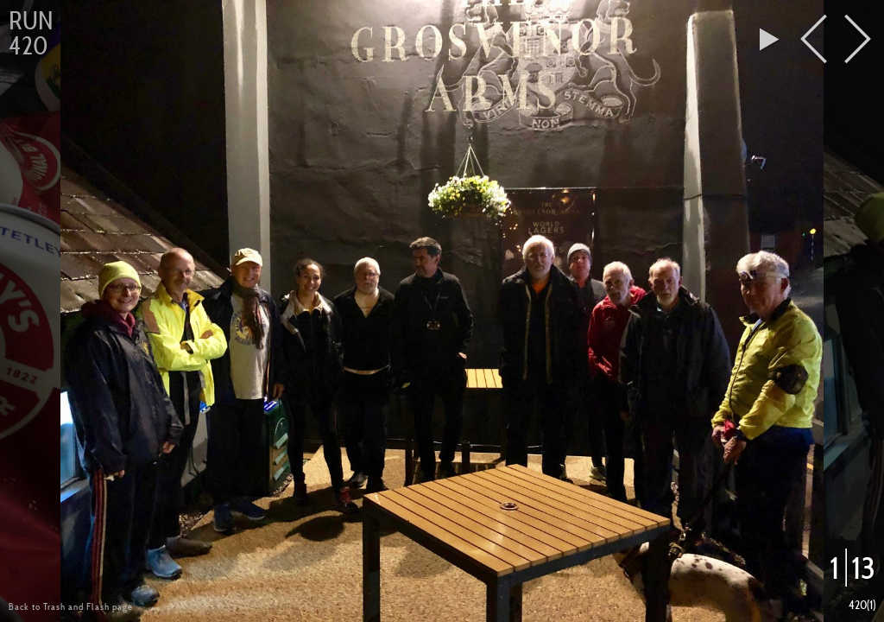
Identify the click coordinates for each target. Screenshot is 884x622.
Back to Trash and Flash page (71, 606)
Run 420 (31, 33)
